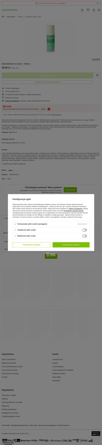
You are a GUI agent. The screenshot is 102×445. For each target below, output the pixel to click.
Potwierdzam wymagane (31, 245)
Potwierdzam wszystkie (71, 245)
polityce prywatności (75, 208)
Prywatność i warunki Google (73, 211)
